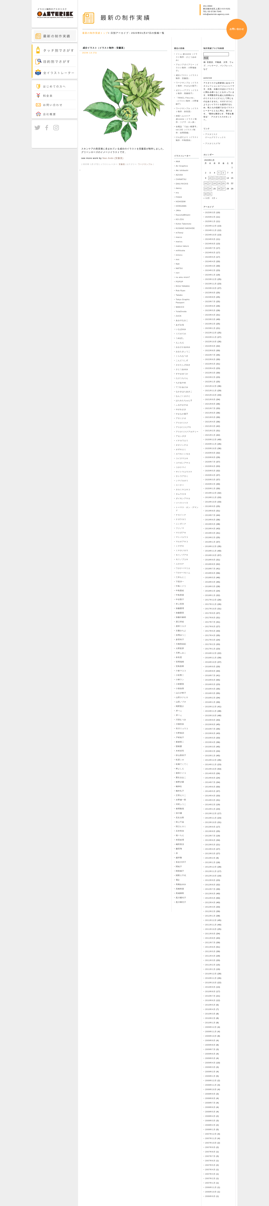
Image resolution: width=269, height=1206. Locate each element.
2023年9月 (210, 293)
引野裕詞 (180, 733)
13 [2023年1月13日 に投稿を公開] (223, 178)
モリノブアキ (182, 555)
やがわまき (181, 409)
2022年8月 (210, 350)
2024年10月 (211, 235)
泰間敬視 (180, 809)
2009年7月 (210, 1049)
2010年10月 (211, 983)
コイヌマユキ (182, 458)
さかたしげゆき (183, 365)
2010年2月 (210, 1018)
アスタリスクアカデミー (187, 432)
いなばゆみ (181, 329)
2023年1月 (210, 328)
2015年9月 (210, 720)
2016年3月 (210, 693)
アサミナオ (181, 418)
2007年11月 (211, 1138)
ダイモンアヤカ (183, 498)
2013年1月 (210, 862)
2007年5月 (210, 1165)
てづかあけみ (182, 387)
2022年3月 (210, 373)
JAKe (178, 210)
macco (179, 237)
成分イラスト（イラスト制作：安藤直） (104, 48)
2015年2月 (210, 751)
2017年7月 (210, 622)
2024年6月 (210, 253)
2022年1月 (210, 382)
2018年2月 (210, 591)
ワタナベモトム (183, 573)
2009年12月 (211, 1027)
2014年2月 (210, 804)
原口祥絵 (180, 622)
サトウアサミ (182, 476)
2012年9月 (210, 880)
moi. (178, 259)
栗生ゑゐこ (181, 777)
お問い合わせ (237, 29)
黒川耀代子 (181, 898)
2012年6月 (210, 894)
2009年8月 (210, 1045)
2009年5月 (210, 1058)
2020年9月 (210, 453)
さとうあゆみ (182, 369)
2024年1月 (210, 275)
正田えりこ (181, 795)
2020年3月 (210, 480)
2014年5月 (210, 791)
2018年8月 (210, 564)
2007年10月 (211, 1143)
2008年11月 (211, 1085)
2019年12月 (211, 493)
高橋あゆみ (181, 884)
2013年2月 (210, 858)
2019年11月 (211, 497)
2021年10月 (211, 395)
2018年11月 (211, 551)
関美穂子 (180, 871)
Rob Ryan (180, 291)
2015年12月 (211, 707)
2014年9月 (210, 773)
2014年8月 (210, 778)
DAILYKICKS (182, 184)
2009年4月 (210, 1063)
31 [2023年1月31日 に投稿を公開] (210, 194)
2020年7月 (210, 462)
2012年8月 (210, 885)
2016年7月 (210, 675)
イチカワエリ (182, 440)
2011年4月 (210, 956)
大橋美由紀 (181, 644)
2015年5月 (210, 738)
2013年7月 (210, 836)
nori (178, 273)
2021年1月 (210, 435)
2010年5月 (210, 1005)
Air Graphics (182, 166)
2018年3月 (210, 586)
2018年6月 (210, 573)
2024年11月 (211, 230)
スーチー (180, 485)
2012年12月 (211, 867)
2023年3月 (210, 319)
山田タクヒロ (182, 697)
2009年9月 (210, 1040)
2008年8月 (210, 1098)
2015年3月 (210, 747)
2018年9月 (210, 560)
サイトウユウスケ (184, 472)
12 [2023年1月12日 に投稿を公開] (219, 178)
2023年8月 (210, 297)
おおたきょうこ (183, 351)
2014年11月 (211, 764)
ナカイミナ (181, 515)
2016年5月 (210, 684)
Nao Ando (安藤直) (112, 158)
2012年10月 (211, 876)
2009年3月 (210, 1067)
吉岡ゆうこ (181, 635)
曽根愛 (179, 746)
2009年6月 (210, 1054)
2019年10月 (211, 502)
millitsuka (180, 250)
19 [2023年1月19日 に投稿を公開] (219, 183)
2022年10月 (211, 342)
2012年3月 (210, 907)
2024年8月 (210, 244)
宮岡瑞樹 (180, 662)
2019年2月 (210, 537)
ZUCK (179, 316)
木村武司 (180, 751)
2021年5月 (210, 417)
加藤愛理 (180, 608)
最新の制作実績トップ (95, 33)
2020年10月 (211, 448)
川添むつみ (181, 720)
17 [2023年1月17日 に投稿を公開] (210, 183)
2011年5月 (210, 951)
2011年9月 (210, 934)
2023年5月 (210, 310)
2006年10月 (211, 1192)
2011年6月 (210, 947)
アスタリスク (182, 423)
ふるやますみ (182, 405)
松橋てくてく (182, 764)
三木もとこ (181, 577)
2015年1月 (210, 756)
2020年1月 (210, 488)
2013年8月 (210, 831)
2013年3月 (210, 853)
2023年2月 (210, 324)
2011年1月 (210, 969)
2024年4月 (210, 261)
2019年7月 (210, 515)
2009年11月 (211, 1032)
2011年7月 (210, 942)
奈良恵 (179, 657)
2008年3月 (210, 1121)
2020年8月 (210, 457)
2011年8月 (210, 938)
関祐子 (179, 866)
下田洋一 (180, 582)
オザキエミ (181, 449)
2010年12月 (211, 974)
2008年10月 (211, 1089)
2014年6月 (210, 787)
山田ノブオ (181, 702)
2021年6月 (210, 413)
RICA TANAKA (183, 286)
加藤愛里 (180, 613)
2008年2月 (210, 1125)
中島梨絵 (180, 590)
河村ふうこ (181, 804)
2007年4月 (210, 1170)
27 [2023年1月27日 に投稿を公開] (223, 189)
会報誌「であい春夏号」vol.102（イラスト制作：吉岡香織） (187, 129)
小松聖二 (180, 675)
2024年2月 (210, 270)
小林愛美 (180, 684)
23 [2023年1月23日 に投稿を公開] (205, 189)
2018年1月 (210, 595)
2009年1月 (210, 1076)
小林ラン (180, 680)
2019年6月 (210, 520)
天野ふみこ (181, 653)
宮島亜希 (180, 666)
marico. (179, 242)
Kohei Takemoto (183, 224)
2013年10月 (211, 822)
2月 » (214, 198)
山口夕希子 (181, 693)
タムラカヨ (181, 494)
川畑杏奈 (180, 724)
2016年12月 (211, 653)
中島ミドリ (181, 586)
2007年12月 (211, 1134)
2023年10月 (211, 288)
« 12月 (206, 198)
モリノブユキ (182, 559)
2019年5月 (210, 524)
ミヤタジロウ (182, 550)
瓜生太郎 (180, 817)
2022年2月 (210, 377)
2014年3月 (210, 800)
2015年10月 (211, 715)
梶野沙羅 (180, 782)
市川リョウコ (182, 728)
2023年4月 (210, 315)
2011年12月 (211, 920)
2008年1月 (210, 1129)
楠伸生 (179, 786)
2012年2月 (210, 911)
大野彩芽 (180, 648)
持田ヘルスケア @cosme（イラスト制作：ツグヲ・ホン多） (186, 119)
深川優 (179, 813)
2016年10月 (211, 662)
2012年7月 (210, 889)
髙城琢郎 (180, 893)
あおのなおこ (182, 320)
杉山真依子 (181, 755)
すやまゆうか (182, 374)
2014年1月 (210, 809)
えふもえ (180, 343)
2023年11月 (211, 284)
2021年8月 (210, 404)
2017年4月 (210, 635)
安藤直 (122, 164)
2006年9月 (210, 1196)
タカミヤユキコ (183, 489)
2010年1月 (210, 1023)
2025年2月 (210, 217)
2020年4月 (210, 475)
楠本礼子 (180, 791)
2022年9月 (210, 346)
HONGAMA (181, 206)
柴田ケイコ (181, 773)
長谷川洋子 (181, 862)
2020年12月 (211, 439)
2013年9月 (210, 827)
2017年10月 (211, 609)
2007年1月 (210, 1183)
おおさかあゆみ (183, 347)
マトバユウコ (182, 537)
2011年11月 (211, 925)
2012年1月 (210, 916)
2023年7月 (210, 301)
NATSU (179, 268)
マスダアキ (181, 533)
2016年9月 (210, 666)
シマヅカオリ (182, 481)
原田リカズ (181, 626)
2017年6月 (210, 626)
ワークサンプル (145, 164)
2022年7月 (210, 355)
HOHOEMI (181, 201)
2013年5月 (210, 845)
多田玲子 (180, 639)
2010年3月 (210, 1014)
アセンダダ (181, 436)
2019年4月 (210, 528)
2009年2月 (210, 1072)
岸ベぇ (179, 715)
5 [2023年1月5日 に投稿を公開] (219, 173)
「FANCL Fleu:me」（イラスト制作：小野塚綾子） (187, 101)
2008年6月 (210, 1107)
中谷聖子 (180, 599)
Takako (179, 295)
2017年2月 (210, 644)
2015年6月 (210, 733)
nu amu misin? (183, 277)
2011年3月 (210, 960)
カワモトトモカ (183, 454)
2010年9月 (210, 987)
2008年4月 (210, 1116)
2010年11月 (211, 978)
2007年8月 (210, 1152)
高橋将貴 (180, 889)
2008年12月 (211, 1080)
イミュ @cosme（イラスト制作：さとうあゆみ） (186, 57)
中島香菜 (180, 595)
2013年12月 (211, 813)
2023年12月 (211, 279)
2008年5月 (210, 1112)
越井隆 (179, 858)
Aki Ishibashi (182, 170)
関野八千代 (181, 875)
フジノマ (180, 528)
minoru (179, 255)
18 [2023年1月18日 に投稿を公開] (214, 183)
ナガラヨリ (181, 519)
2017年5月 (210, 631)
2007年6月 (210, 1161)
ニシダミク (181, 524)
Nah (178, 264)
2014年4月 (210, 796)
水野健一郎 (181, 800)
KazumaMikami (183, 215)
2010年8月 (210, 991)
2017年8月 (210, 618)
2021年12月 (211, 386)
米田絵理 (180, 840)
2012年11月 (211, 871)
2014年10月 (211, 769)
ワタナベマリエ (183, 568)
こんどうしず (182, 360)
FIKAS (179, 197)
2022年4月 (210, 368)
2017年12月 (211, 600)
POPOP (179, 282)
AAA (178, 161)
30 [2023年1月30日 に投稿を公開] (205, 194)
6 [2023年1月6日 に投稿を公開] (223, 173)
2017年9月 (210, 613)
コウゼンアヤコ (183, 463)
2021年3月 (210, 426)
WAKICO (180, 307)
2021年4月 (210, 422)
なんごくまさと (183, 396)
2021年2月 (210, 431)
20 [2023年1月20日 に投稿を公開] (223, 183)
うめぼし (180, 338)
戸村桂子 (180, 737)
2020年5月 (210, 471)
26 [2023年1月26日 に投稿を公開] (219, 189)
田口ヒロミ (181, 826)
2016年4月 (210, 689)
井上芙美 (180, 604)
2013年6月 (210, 840)
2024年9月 (210, 239)
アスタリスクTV (183, 427)
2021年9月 (210, 399)
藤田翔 (179, 849)
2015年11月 (211, 711)
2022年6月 (210, 359)
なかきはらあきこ (184, 392)
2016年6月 (210, 680)
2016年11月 (211, 658)
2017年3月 (210, 640)
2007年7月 (210, 1156)
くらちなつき (182, 356)
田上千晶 (180, 822)
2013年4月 (210, 849)
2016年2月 (210, 698)
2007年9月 (210, 1147)
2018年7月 (210, 569)
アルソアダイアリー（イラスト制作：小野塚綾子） (187, 68)
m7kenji (179, 233)
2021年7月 (210, 408)
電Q (177, 880)
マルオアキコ (182, 542)
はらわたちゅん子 (184, 400)
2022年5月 (210, 364)
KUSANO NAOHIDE (185, 228)
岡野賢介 (180, 706)
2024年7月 (210, 248)
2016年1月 (210, 702)
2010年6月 (210, 1000)
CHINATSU (181, 179)
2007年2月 (210, 1178)
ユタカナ (180, 564)
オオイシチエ (182, 445)
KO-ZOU (180, 219)
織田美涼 (180, 844)
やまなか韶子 (182, 414)
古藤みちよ (181, 631)
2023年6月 (210, 306)
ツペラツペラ (182, 503)
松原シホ (180, 760)
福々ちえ (180, 835)
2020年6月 (210, 466)
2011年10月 (211, 929)
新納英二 (180, 742)
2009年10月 (211, 1036)
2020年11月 (211, 444)
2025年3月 (210, 212)
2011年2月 (210, 965)
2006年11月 (211, 1187)
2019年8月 (210, 511)
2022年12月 (211, 333)
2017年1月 (210, 649)
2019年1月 (210, 542)
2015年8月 (210, 724)
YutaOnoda (181, 311)
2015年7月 (210, 729)
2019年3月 (210, 533)
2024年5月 (210, 257)
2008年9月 (210, 1094)
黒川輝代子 (181, 902)
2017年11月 (211, 604)
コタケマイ (181, 467)
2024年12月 (211, 226)
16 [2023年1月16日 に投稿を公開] (205, 183)
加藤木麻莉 (181, 617)
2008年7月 (210, 1103)
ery (177, 193)
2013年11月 (211, 818)
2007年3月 (210, 1174)
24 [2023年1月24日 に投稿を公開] (210, 189)
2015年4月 (210, 742)
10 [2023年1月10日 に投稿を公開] (210, 178)
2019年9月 (210, 506)
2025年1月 (210, 221)
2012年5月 (210, 898)
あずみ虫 (180, 325)
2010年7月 (210, 996)
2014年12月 (211, 760)
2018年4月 (210, 582)
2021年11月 (211, 391)
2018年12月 (211, 546)
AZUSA (179, 175)
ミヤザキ (180, 546)
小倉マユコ (181, 671)
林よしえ (180, 769)
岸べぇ (179, 711)
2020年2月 (210, 484)
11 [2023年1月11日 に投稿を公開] (214, 178)
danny (179, 188)
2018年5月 (210, 577)
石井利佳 (180, 831)
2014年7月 (210, 782)
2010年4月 (210, 1009)
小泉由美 (180, 688)
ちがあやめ (181, 383)
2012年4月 (210, 902)
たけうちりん (182, 378)
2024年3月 (210, 266)
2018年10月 (211, 555)
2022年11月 (211, 337)
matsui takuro (182, 246)
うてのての (181, 334)
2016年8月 (210, 671)
